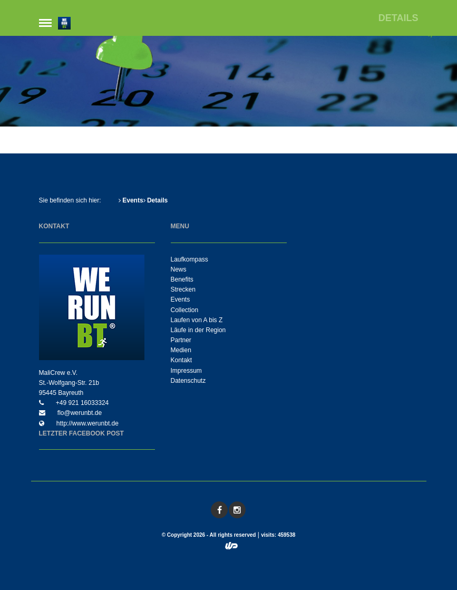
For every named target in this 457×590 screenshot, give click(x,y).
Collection (185, 310)
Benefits (182, 279)
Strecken (183, 289)
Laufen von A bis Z (197, 320)
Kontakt (181, 360)
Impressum (186, 370)
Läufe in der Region (198, 330)
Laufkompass (189, 259)
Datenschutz (188, 380)
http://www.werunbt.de (87, 423)
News (179, 269)
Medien (181, 350)
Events (131, 200)
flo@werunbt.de (79, 413)
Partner (181, 340)
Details (155, 200)
